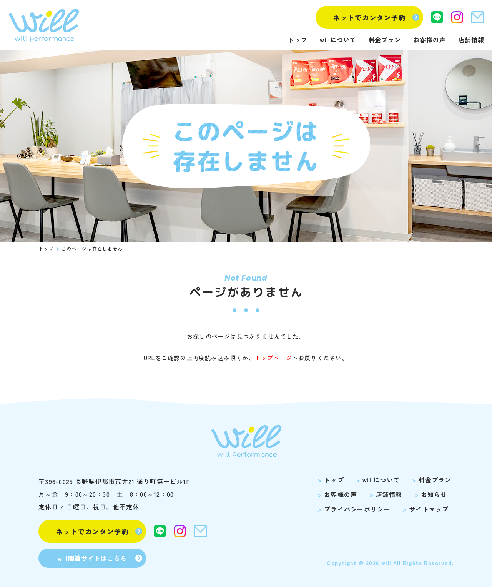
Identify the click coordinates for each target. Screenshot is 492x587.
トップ (298, 40)
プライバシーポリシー (357, 509)
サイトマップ (429, 509)
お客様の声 (429, 40)
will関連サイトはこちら (92, 558)
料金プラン (385, 40)
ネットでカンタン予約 (369, 17)
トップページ (273, 358)
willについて (338, 40)
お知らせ (434, 494)
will (386, 563)
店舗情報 (471, 40)
